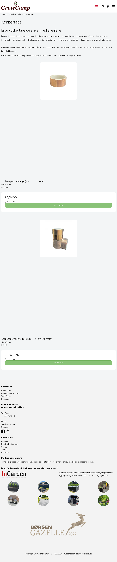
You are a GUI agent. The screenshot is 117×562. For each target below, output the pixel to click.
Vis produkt (58, 205)
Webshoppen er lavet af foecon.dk (78, 554)
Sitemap (5, 427)
